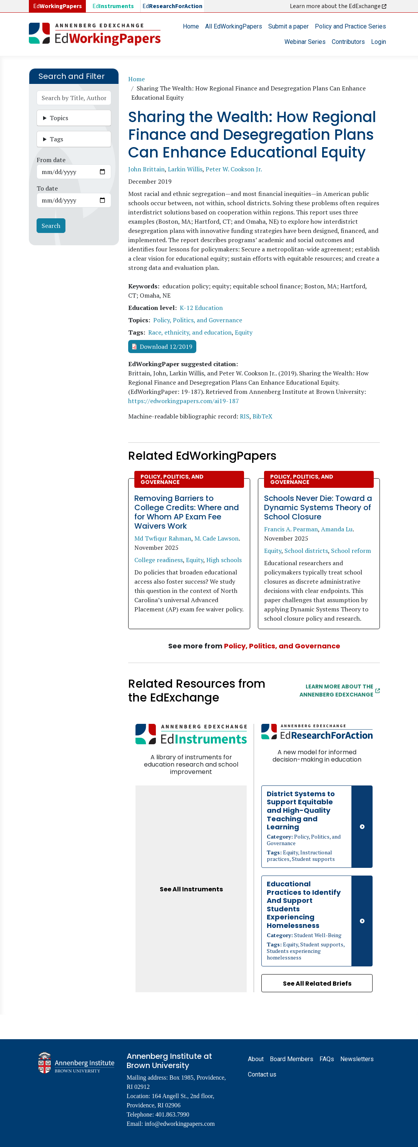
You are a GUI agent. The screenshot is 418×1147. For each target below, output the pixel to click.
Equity (243, 332)
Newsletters (357, 1059)
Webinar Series (305, 41)
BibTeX (262, 416)
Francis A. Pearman (291, 529)
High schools (224, 560)
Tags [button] (56, 139)
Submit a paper (288, 26)
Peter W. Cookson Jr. (234, 169)
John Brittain (146, 169)
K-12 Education (201, 307)
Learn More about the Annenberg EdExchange (339, 690)
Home (191, 26)
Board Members (291, 1059)
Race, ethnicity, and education (190, 332)
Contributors (348, 41)
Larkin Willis (185, 169)
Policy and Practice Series (350, 26)
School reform (351, 550)
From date (51, 160)
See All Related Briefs (317, 983)
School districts (306, 550)
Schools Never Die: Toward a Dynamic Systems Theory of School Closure (318, 507)
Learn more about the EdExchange (339, 6)
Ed (113, 6)
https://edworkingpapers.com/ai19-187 (183, 401)
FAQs (326, 1059)
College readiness (158, 560)
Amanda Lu (337, 529)
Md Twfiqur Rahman (162, 538)
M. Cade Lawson (216, 538)
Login (378, 41)
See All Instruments (191, 889)
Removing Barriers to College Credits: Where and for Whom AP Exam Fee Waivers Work (186, 512)
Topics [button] (59, 118)
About (256, 1059)
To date (47, 188)
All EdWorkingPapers (233, 26)
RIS (244, 416)
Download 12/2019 (166, 346)
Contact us (262, 1074)
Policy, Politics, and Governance (197, 320)
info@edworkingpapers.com (180, 1123)
